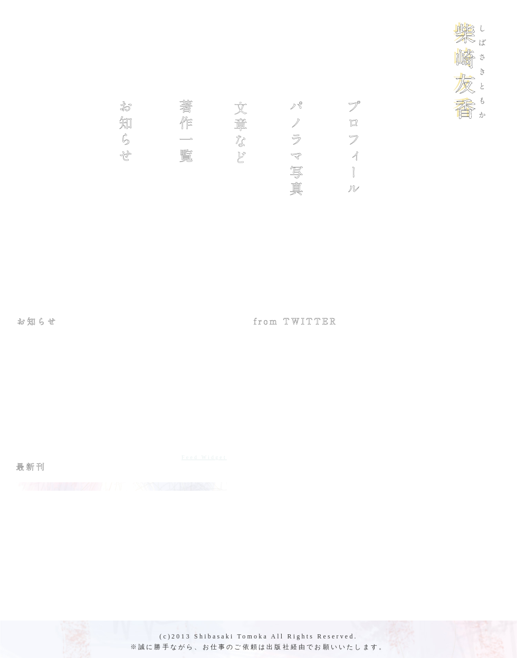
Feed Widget (204, 457)
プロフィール (356, 148)
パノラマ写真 (299, 148)
